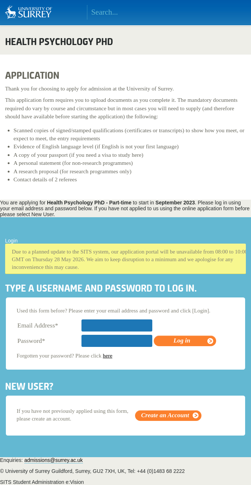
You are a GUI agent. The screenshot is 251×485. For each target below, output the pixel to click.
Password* (31, 340)
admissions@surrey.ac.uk (53, 460)
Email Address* (37, 325)
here (107, 356)
